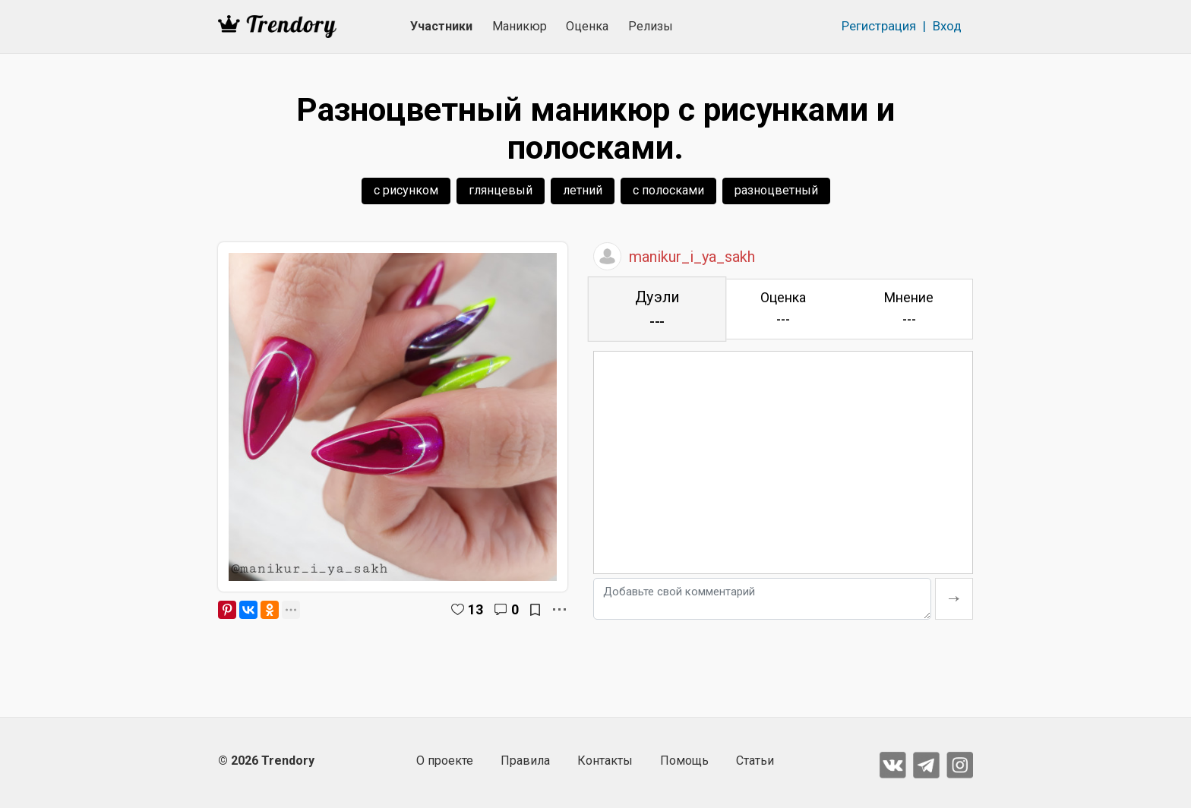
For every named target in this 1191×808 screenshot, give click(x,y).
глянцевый (500, 190)
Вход (947, 25)
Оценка (587, 26)
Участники (441, 26)
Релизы (650, 26)
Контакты (605, 760)
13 (475, 609)
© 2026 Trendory (266, 760)
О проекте (444, 760)
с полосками (668, 190)
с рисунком (406, 190)
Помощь (684, 760)
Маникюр (519, 26)
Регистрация (879, 25)
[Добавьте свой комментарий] (762, 599)
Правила (525, 760)
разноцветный (776, 190)
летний (582, 190)
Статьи (755, 760)
